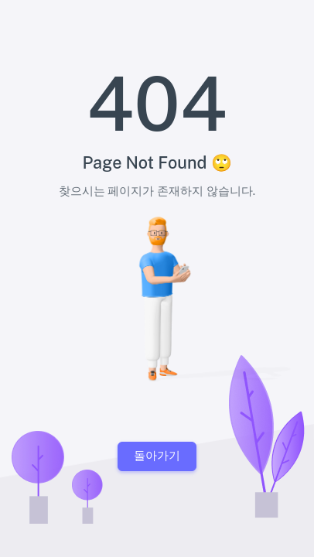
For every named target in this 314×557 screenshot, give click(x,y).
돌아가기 (157, 455)
